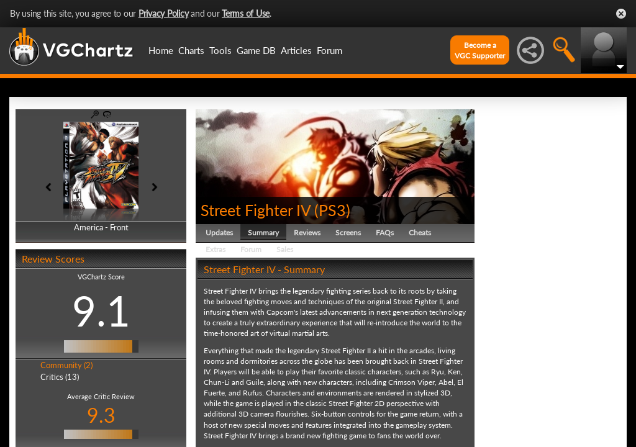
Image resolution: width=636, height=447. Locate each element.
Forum (329, 50)
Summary (263, 232)
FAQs (385, 232)
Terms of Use (246, 13)
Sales (284, 249)
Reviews (307, 232)
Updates (219, 232)
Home (160, 50)
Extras (215, 249)
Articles (296, 50)
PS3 (332, 210)
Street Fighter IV (256, 210)
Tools (220, 50)
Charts (191, 50)
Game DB (256, 50)
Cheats (420, 232)
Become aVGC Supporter (480, 50)
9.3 (101, 415)
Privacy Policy (164, 13)
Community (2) (66, 365)
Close (621, 14)
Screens (348, 232)
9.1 (101, 310)
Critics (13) (59, 377)
